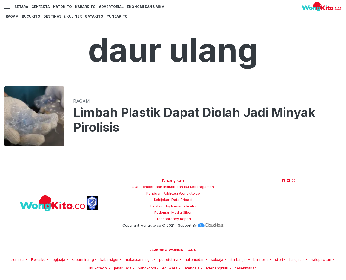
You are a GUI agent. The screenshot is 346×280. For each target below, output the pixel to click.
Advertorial (111, 7)
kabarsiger (109, 259)
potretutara (168, 259)
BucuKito (31, 16)
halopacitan (321, 259)
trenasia (18, 259)
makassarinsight (139, 259)
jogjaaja (58, 259)
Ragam (12, 16)
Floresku (38, 259)
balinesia (261, 259)
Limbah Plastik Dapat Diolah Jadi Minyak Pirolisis (194, 120)
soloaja (217, 259)
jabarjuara (122, 268)
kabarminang (83, 259)
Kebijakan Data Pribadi (173, 199)
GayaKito (94, 16)
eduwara (170, 268)
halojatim (297, 259)
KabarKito (85, 7)
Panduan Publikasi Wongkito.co (173, 193)
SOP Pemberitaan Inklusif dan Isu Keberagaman (173, 186)
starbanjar (238, 259)
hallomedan (195, 259)
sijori (279, 259)
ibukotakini (98, 268)
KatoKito (62, 7)
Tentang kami (173, 180)
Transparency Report (173, 219)
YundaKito (117, 16)
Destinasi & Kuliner (63, 16)
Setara (21, 7)
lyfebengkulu (217, 268)
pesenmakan (246, 268)
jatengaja (192, 268)
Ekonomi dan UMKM (146, 7)
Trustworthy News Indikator (173, 206)
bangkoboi (147, 268)
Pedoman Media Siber (173, 212)
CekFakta (41, 7)
